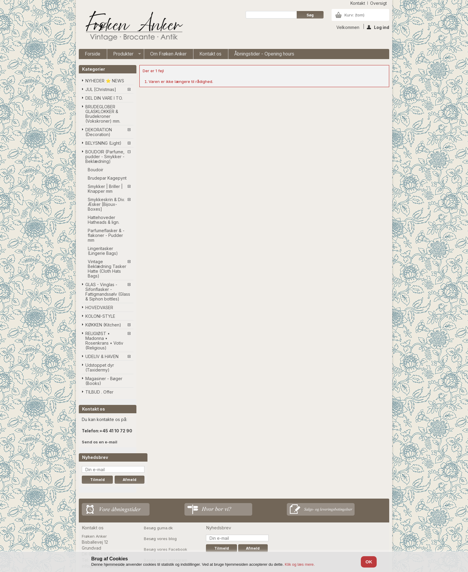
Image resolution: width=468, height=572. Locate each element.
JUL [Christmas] (100, 89)
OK (368, 561)
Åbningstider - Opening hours (264, 54)
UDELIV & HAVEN (101, 356)
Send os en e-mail (99, 442)
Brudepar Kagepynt (107, 178)
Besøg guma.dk (158, 527)
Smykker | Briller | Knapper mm (105, 189)
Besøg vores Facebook (165, 549)
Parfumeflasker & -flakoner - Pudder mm (106, 235)
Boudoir (95, 169)
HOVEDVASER (99, 307)
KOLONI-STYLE (100, 316)
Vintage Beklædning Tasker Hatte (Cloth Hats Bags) (107, 268)
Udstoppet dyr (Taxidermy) (99, 367)
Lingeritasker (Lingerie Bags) (103, 251)
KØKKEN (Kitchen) (103, 324)
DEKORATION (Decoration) (98, 132)
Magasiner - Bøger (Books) (103, 381)
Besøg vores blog (160, 538)
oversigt (378, 3)
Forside (92, 54)
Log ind (378, 27)
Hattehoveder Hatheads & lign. (103, 220)
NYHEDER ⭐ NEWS (104, 80)
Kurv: (354, 15)
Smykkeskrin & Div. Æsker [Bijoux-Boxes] (106, 204)
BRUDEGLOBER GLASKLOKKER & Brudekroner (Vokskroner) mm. (102, 114)
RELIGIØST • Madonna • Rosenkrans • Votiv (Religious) (104, 340)
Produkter (124, 55)
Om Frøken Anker (168, 54)
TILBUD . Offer (99, 391)
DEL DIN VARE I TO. (104, 98)
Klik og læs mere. (300, 564)
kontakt (357, 3)
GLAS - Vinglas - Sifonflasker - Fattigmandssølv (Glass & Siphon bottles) (107, 291)
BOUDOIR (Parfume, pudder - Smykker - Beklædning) (104, 156)
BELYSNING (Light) (103, 143)
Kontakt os (210, 54)
